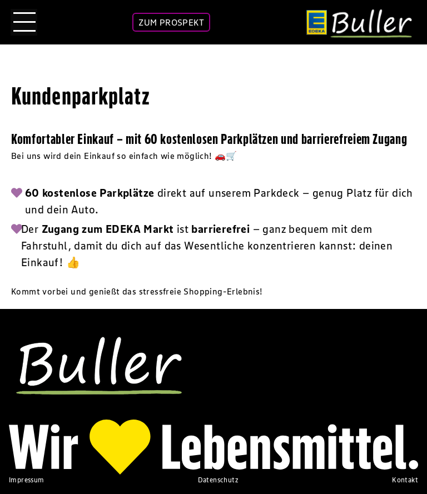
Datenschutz (218, 480)
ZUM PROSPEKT (171, 22)
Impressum (26, 480)
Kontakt (405, 480)
